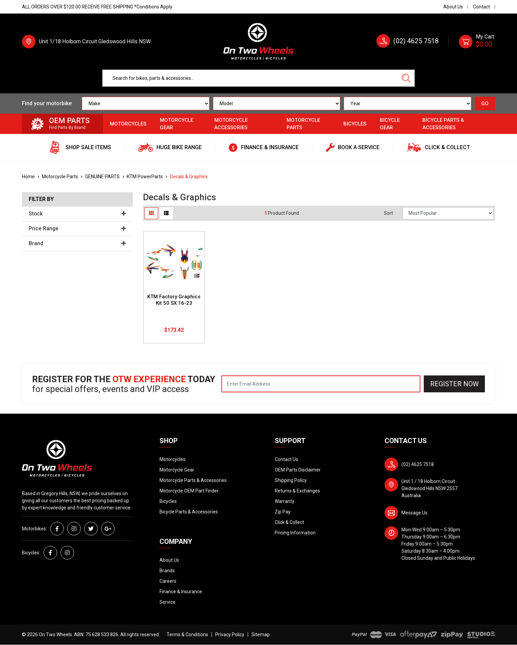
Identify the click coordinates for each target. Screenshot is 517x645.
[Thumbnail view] (151, 213)
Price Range (77, 229)
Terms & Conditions (187, 634)
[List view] (166, 213)
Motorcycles (128, 124)
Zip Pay (283, 511)
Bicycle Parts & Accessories (443, 124)
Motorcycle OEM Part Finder (189, 490)
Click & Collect (289, 522)
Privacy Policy (229, 634)
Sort (388, 213)
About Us (453, 6)
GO (485, 103)
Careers (167, 581)
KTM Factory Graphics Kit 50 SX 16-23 (173, 300)
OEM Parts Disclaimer (298, 470)
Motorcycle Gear (176, 124)
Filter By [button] (41, 199)
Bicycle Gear (390, 124)
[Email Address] (320, 383)
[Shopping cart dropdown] (477, 41)
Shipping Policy (291, 480)
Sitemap (260, 634)
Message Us (414, 512)
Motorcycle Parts (303, 124)
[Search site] (406, 78)
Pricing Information (295, 532)
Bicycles (354, 124)
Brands (167, 570)
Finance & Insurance (180, 591)
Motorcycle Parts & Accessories (193, 480)
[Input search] (250, 78)
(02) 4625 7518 (416, 41)
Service (167, 602)
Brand (77, 243)
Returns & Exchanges (297, 490)
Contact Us (286, 459)
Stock (77, 214)
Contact (481, 6)
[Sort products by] (448, 213)
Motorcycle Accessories (231, 124)
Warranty (284, 501)
